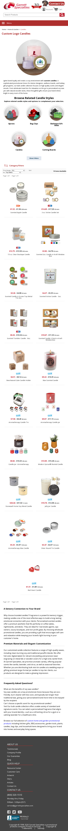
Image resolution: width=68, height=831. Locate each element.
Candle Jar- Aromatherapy (19, 464)
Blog (9, 760)
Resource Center (14, 768)
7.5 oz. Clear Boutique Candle (19, 254)
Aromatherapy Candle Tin (19, 422)
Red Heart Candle (34, 590)
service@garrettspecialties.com (20, 806)
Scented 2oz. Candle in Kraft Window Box (50, 255)
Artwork (10, 775)
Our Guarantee (13, 756)
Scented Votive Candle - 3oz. (50, 296)
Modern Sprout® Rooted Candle (50, 464)
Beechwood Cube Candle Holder (18, 380)
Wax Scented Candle (50, 380)
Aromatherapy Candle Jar (50, 422)
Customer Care (13, 772)
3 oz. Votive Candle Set (50, 212)
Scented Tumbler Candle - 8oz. (18, 338)
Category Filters (14, 165)
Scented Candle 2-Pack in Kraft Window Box (50, 339)
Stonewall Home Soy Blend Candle (19, 506)
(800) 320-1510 (14, 795)
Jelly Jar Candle (50, 506)
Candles (23, 29)
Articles (10, 782)
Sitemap (41, 828)
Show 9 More (34, 158)
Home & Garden (13, 29)
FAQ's (9, 779)
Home (4, 29)
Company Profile (14, 752)
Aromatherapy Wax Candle (18, 548)
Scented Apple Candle (18, 212)
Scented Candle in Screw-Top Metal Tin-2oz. (18, 297)
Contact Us (56, 3)
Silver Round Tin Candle (50, 548)
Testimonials (12, 749)
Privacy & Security (33, 826)
